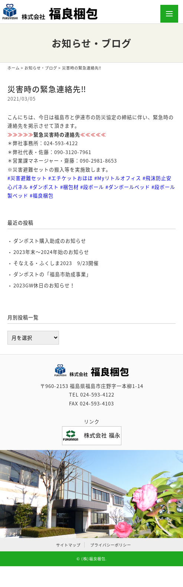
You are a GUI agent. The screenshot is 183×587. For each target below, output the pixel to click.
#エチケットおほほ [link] (70, 178)
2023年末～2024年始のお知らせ (51, 251)
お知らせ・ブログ (40, 68)
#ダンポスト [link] (44, 186)
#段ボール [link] (92, 186)
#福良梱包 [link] (41, 195)
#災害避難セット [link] (27, 178)
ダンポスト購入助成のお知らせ (49, 240)
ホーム (13, 68)
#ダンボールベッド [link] (127, 186)
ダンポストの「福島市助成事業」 (52, 274)
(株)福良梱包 (93, 558)
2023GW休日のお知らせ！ (44, 285)
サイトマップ (68, 545)
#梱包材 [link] (69, 186)
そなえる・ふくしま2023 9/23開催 (56, 263)
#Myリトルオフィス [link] (117, 178)
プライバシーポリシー (110, 545)
